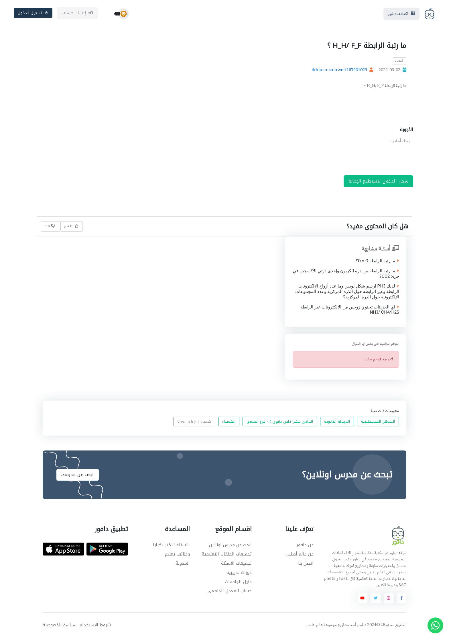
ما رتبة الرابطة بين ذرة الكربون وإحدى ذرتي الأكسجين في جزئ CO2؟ (345, 274)
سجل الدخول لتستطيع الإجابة (378, 182)
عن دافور (305, 546)
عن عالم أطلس (299, 555)
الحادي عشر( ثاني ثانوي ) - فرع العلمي (280, 422)
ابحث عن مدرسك (77, 476)
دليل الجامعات (238, 583)
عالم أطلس (314, 626)
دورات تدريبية (239, 574)
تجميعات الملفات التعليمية (227, 555)
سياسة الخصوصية (59, 626)
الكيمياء (228, 422)
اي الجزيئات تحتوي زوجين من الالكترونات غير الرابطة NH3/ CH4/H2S (349, 311)
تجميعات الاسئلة (236, 564)
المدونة (183, 564)
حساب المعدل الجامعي (230, 592)
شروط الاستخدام (95, 626)
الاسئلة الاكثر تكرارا (171, 546)
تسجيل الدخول (33, 13)
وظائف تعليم (177, 555)
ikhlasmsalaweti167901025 (339, 71)
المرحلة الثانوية (337, 422)
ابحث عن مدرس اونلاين (230, 546)
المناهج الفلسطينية (378, 422)
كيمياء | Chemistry (194, 422)
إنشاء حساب (77, 13)
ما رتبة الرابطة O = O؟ (377, 262)
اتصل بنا (306, 564)
